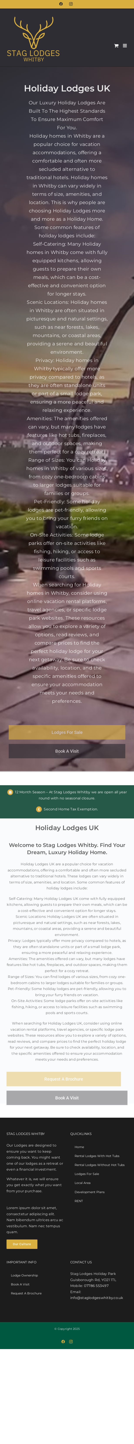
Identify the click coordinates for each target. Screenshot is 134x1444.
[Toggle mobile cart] (116, 45)
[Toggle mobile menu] (125, 45)
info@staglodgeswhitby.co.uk (96, 1298)
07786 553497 (96, 1286)
